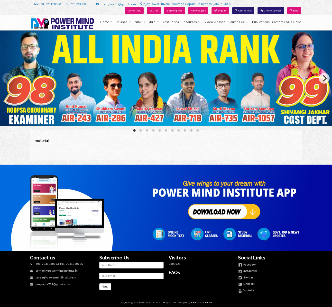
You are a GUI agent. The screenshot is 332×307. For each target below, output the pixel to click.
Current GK (134, 10)
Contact (277, 22)
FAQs (288, 22)
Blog (294, 10)
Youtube (246, 291)
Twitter (246, 278)
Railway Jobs (198, 10)
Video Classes (214, 22)
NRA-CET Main (147, 22)
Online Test (243, 10)
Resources (191, 22)
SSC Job (153, 10)
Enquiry (220, 10)
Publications (261, 22)
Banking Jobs (174, 10)
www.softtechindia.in (201, 302)
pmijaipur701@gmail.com (116, 4)
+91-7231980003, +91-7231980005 (60, 4)
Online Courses (270, 10)
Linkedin (247, 284)
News (297, 22)
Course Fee (238, 22)
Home (106, 22)
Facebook (247, 265)
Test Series (171, 22)
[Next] (324, 78)
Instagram (248, 271)
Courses (123, 22)
